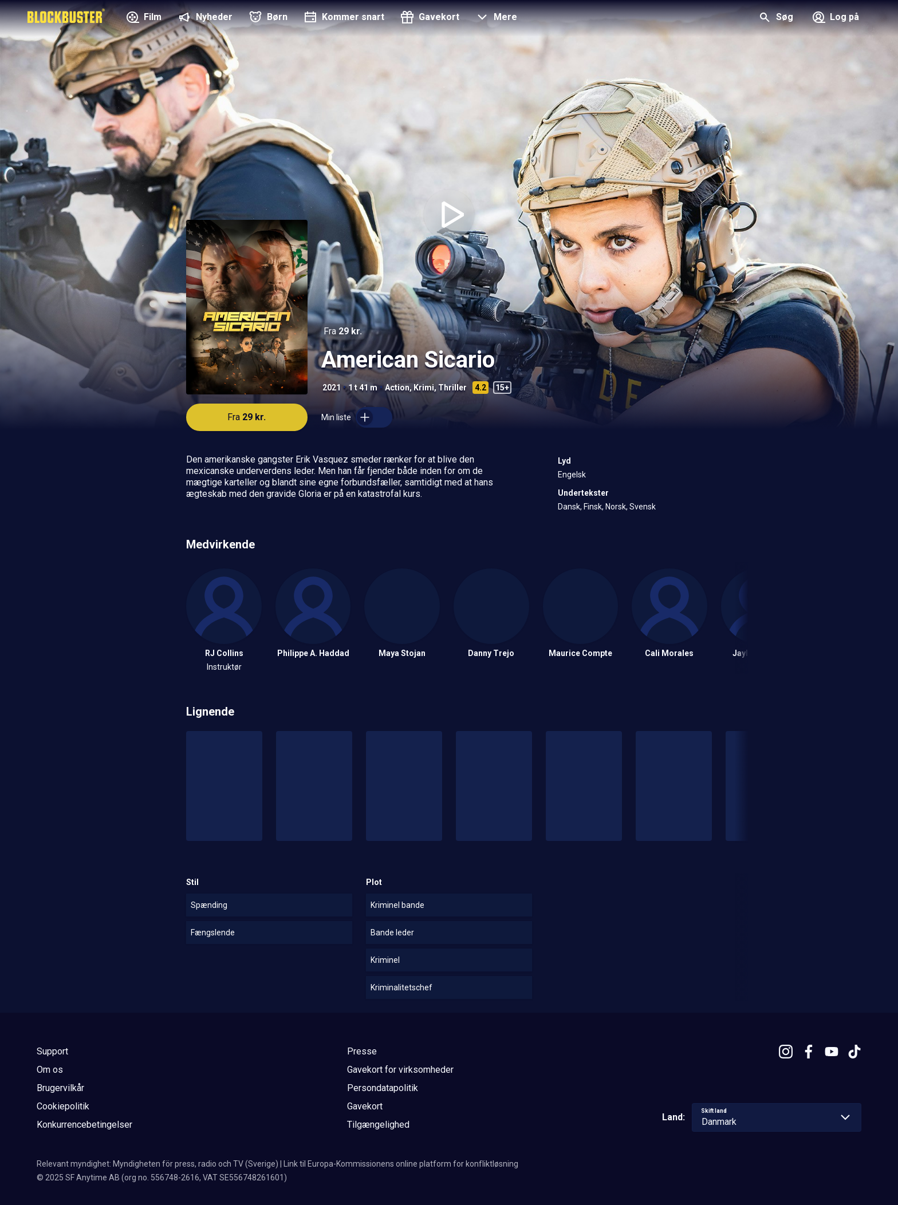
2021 (331, 387)
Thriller (452, 387)
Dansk (569, 506)
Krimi (423, 387)
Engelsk (572, 474)
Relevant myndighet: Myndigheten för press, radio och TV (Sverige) (157, 1163)
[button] (495, 18)
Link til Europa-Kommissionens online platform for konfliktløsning (400, 1163)
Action (397, 387)
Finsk (593, 506)
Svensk (642, 506)
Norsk (615, 506)
